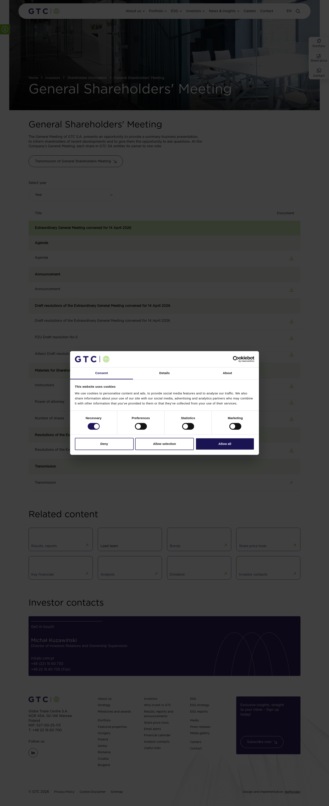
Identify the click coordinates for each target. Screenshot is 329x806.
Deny (104, 444)
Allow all (224, 444)
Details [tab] (164, 373)
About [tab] (227, 373)
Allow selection (164, 444)
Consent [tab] (101, 373)
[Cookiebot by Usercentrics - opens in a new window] (236, 359)
